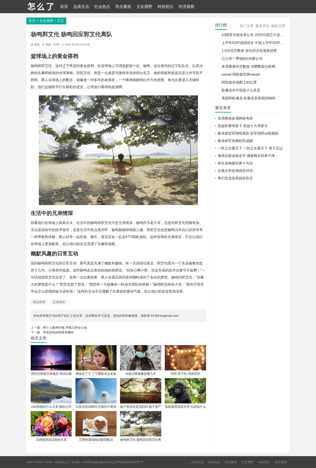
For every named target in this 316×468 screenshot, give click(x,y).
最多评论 (262, 26)
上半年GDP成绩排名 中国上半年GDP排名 (254, 43)
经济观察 (186, 6)
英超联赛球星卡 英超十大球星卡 (243, 126)
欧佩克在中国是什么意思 (241, 90)
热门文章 (247, 26)
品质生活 (81, 6)
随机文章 (278, 26)
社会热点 (102, 6)
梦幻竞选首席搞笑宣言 (235, 178)
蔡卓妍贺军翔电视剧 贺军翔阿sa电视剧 (248, 133)
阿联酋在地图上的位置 (239, 82)
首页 (64, 6)
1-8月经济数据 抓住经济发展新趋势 (249, 51)
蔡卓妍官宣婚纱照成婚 (235, 141)
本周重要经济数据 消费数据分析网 (248, 66)
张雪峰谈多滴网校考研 (235, 118)
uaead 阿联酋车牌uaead (241, 74)
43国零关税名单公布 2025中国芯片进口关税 (256, 35)
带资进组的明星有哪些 (58, 332)
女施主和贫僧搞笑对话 (235, 171)
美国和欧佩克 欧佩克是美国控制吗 (248, 98)
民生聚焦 (123, 6)
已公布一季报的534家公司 (242, 58)
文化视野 (144, 6)
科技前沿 (165, 6)
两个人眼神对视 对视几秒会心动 (65, 327)
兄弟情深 (59, 302)
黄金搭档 (39, 302)
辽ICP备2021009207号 (127, 462)
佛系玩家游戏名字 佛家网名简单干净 (246, 156)
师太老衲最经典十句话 (235, 163)
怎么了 (66, 462)
